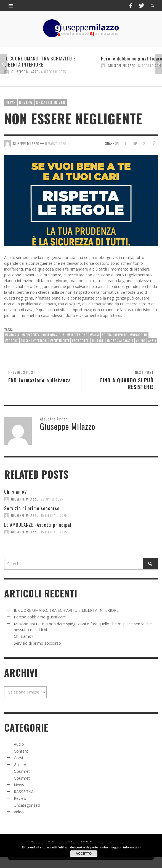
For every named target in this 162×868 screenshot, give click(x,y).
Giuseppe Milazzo (25, 72)
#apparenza (31, 335)
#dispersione (77, 335)
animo (140, 340)
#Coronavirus (54, 335)
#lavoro (121, 335)
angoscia (126, 340)
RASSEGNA (24, 791)
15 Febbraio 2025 (54, 515)
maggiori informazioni (125, 847)
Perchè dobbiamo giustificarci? (41, 617)
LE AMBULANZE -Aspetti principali (38, 524)
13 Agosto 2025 (150, 65)
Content (21, 751)
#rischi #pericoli (34, 340)
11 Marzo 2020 (55, 143)
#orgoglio (138, 335)
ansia (152, 340)
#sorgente (80, 340)
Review (26, 102)
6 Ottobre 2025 (53, 72)
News (11, 102)
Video (19, 811)
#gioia (107, 335)
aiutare (98, 340)
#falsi (94, 335)
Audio (19, 744)
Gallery (20, 764)
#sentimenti (59, 340)
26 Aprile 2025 (52, 499)
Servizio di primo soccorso (32, 508)
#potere (11, 340)
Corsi (18, 757)
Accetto (84, 854)
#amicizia (12, 335)
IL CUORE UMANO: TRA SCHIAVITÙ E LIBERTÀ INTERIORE (40, 61)
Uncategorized (50, 102)
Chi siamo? (15, 491)
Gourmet (22, 771)
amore (111, 340)
